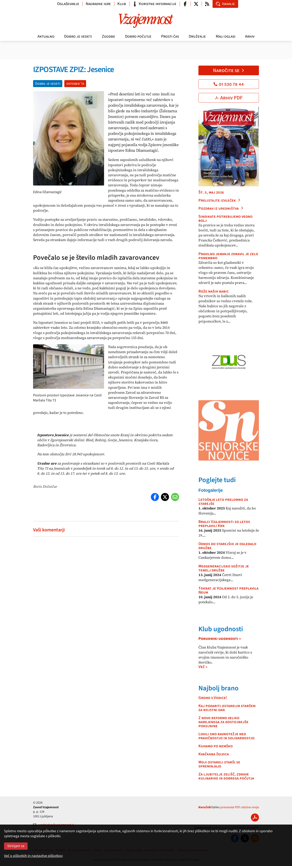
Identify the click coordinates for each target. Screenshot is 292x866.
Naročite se (229, 70)
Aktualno (46, 36)
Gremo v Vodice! (212, 698)
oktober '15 (75, 83)
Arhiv (249, 36)
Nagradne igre (98, 4)
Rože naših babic (213, 291)
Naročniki (205, 807)
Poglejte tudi (217, 480)
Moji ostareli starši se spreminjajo (219, 764)
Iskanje (225, 4)
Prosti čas (170, 36)
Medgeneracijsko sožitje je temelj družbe (223, 568)
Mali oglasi (225, 36)
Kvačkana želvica (213, 754)
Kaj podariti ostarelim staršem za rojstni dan (227, 708)
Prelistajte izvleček (219, 200)
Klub (121, 4)
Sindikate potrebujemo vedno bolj (225, 218)
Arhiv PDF (229, 97)
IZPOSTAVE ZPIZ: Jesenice (73, 69)
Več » (202, 667)
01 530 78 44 (229, 84)
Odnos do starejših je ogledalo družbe (227, 546)
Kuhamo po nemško (215, 746)
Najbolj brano (218, 688)
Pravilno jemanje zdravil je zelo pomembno (228, 256)
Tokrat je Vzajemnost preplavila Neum (228, 590)
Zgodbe (108, 36)
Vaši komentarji (49, 529)
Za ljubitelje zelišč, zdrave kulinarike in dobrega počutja (226, 776)
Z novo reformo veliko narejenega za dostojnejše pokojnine (223, 722)
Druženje (197, 36)
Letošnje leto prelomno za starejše (223, 502)
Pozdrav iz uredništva (221, 208)
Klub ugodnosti (220, 629)
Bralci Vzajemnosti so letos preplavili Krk (224, 524)
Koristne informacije (154, 4)
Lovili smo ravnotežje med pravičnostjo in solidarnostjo (226, 736)
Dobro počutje (138, 36)
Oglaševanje (68, 4)
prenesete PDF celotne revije (239, 807)
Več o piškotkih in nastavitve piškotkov (33, 855)
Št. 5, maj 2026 (211, 192)
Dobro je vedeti (78, 36)
